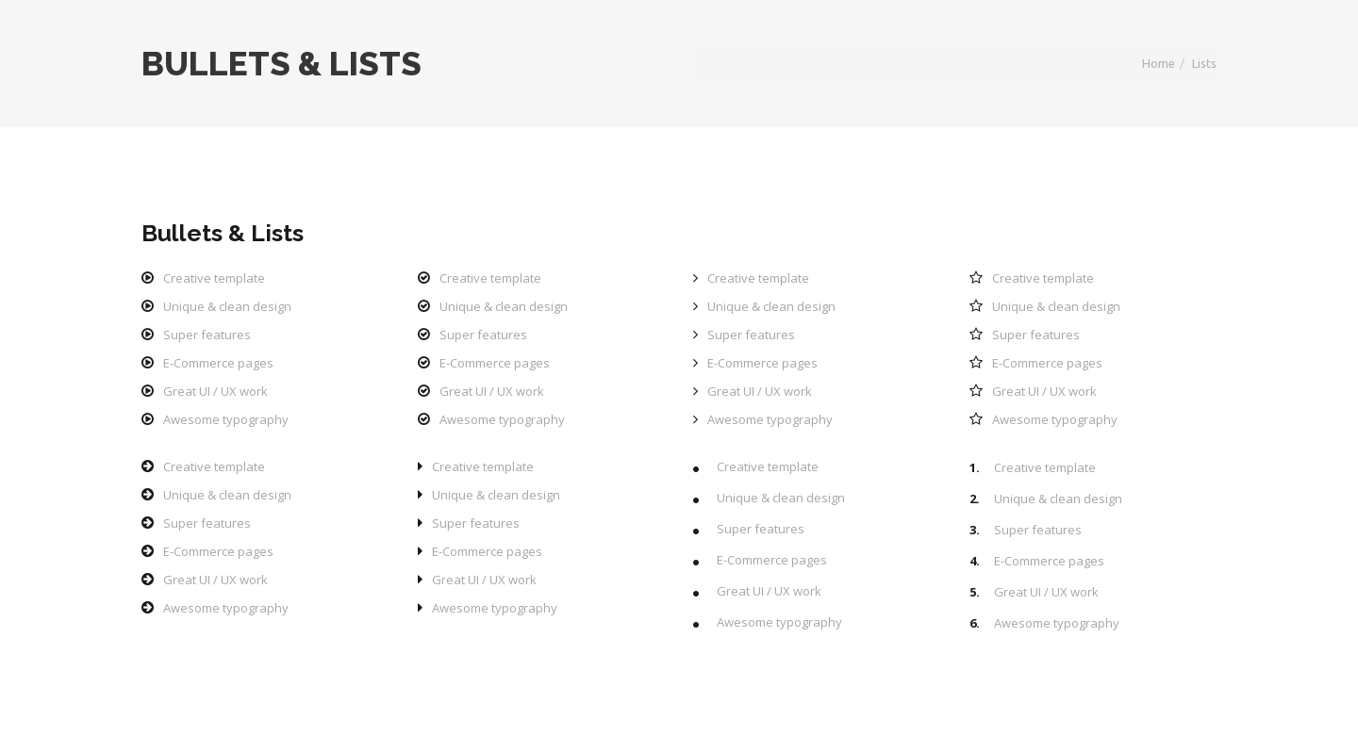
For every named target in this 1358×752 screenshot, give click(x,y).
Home (1158, 63)
